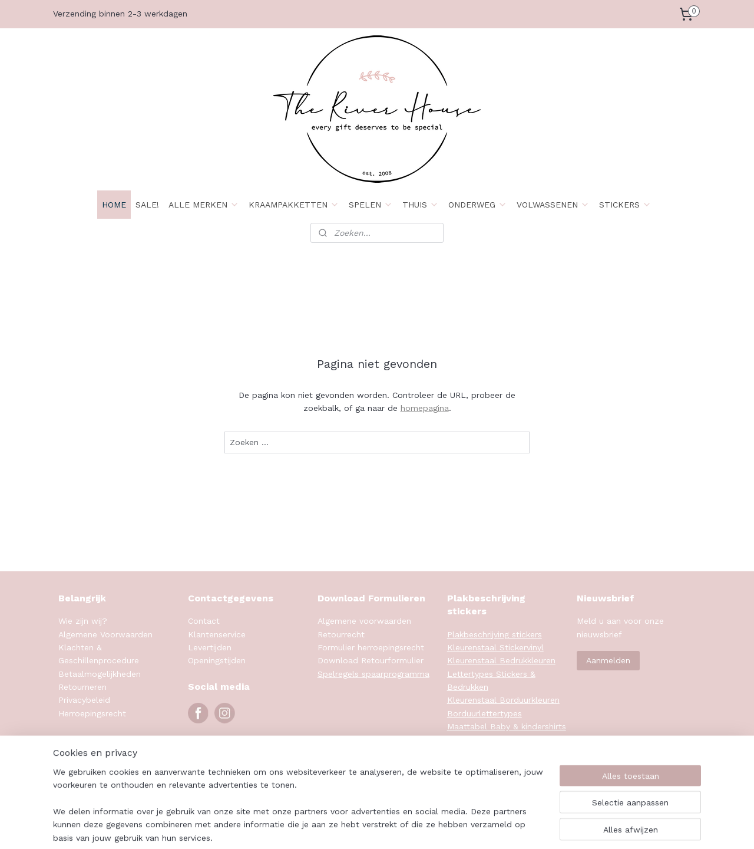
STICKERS (625, 204)
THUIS (420, 204)
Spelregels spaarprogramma (373, 674)
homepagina (425, 408)
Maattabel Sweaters (487, 753)
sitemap (426, 827)
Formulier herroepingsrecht (371, 647)
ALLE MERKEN (203, 204)
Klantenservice (217, 634)
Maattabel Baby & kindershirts (506, 726)
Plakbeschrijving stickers (494, 634)
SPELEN (371, 204)
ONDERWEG (477, 204)
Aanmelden (608, 660)
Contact (204, 621)
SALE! (147, 204)
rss (451, 827)
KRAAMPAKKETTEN (294, 204)
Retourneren (82, 687)
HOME (114, 204)
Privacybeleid (84, 700)
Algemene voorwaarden (364, 621)
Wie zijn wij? (82, 621)
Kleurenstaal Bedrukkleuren (501, 660)
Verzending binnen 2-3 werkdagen (120, 13)
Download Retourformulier (371, 660)
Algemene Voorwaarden (105, 634)
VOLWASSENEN (553, 204)
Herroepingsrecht (92, 713)
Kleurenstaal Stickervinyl (495, 647)
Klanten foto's (475, 766)
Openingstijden (217, 660)
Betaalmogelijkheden (99, 674)
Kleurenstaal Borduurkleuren (503, 700)
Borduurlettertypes (484, 713)
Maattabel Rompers (486, 740)
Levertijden (210, 647)
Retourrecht (341, 634)
